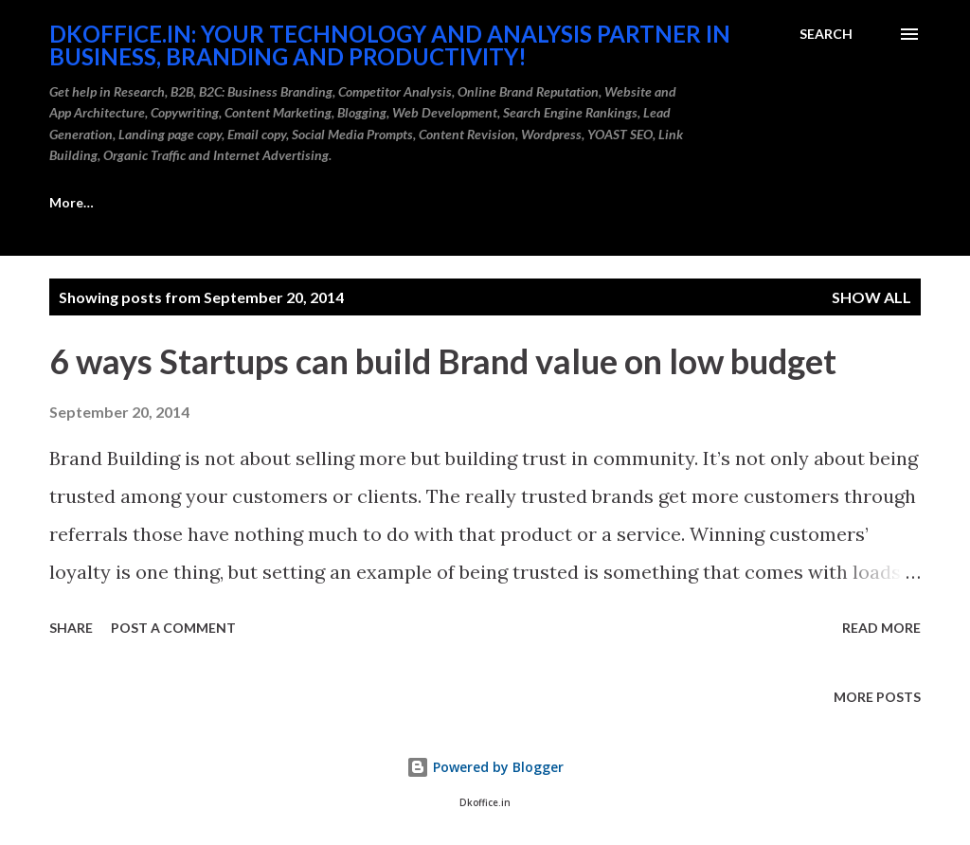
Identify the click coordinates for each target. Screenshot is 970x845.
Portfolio (497, 202)
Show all (871, 297)
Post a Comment (173, 628)
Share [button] (71, 628)
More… (605, 202)
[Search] (826, 34)
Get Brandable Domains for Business (297, 202)
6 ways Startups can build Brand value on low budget (442, 361)
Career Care (87, 202)
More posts (877, 697)
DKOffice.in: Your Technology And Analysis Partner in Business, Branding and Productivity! (389, 45)
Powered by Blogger (485, 767)
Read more (881, 628)
